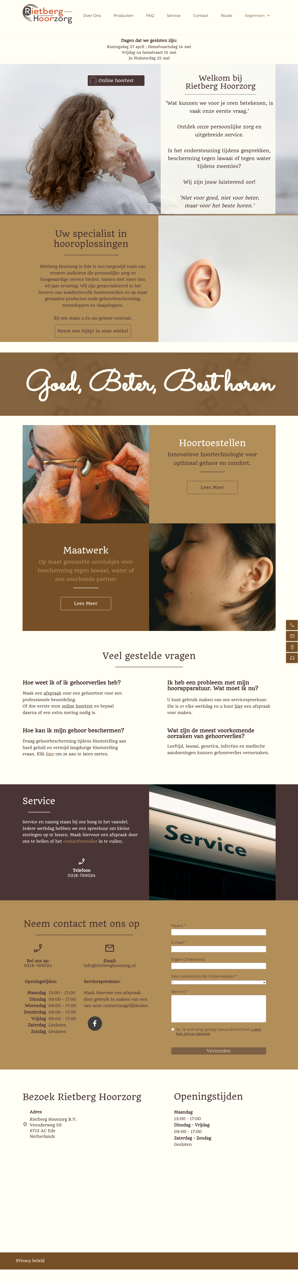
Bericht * (179, 991)
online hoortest (77, 706)
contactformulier (80, 841)
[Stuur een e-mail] (292, 636)
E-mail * (178, 942)
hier (239, 706)
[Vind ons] (292, 647)
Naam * (178, 925)
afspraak (52, 693)
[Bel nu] (292, 625)
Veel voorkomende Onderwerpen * (204, 976)
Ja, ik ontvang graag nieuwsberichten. (218, 1031)
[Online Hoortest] (292, 658)
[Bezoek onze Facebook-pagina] (95, 1023)
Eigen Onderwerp (188, 959)
